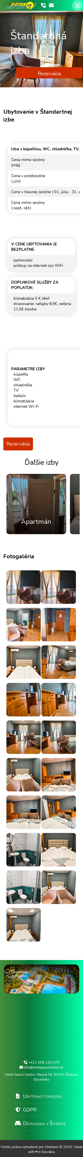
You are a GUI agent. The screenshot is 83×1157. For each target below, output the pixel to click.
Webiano (51, 1146)
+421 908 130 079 (42, 1062)
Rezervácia (49, 74)
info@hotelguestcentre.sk (41, 1067)
